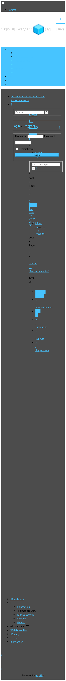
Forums (12, 10)
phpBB (39, 675)
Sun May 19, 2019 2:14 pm (32, 215)
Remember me (27, 149)
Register (29, 126)
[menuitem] (25, 57)
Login (16, 126)
